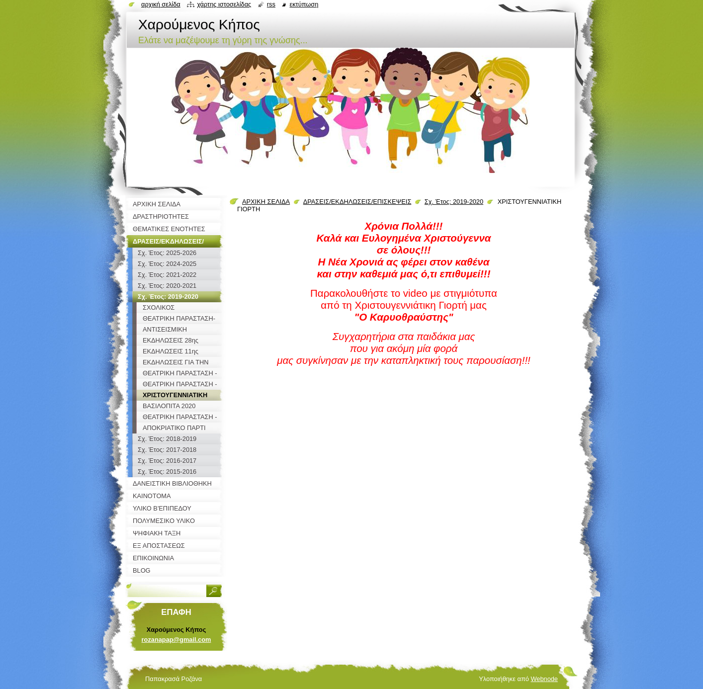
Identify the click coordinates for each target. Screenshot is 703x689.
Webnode (544, 679)
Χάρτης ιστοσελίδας (224, 4)
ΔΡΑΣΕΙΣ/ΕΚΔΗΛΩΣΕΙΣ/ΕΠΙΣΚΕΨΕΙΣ (357, 201)
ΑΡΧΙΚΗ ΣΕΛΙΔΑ (266, 201)
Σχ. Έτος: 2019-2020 (454, 201)
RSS (271, 4)
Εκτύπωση (303, 4)
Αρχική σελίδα (160, 4)
